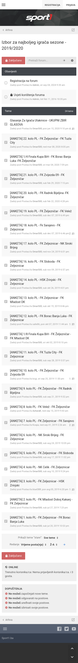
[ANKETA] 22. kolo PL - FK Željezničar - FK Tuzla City (40, 140)
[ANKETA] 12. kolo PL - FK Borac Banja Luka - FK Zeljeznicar (41, 318)
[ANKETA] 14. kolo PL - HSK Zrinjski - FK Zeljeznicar (35, 282)
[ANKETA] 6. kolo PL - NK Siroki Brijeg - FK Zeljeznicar (37, 437)
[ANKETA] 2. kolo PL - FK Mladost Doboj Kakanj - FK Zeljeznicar (41, 501)
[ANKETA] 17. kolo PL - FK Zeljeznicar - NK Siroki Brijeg (41, 245)
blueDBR (36, 489)
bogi (34, 378)
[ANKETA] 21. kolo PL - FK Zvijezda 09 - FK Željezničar (37, 177)
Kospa (35, 425)
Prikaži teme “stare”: (39, 538)
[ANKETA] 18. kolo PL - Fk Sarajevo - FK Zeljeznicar (35, 227)
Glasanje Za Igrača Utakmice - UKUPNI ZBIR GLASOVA (38, 122)
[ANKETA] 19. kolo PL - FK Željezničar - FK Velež (41, 211)
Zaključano (13, 60)
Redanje (29, 544)
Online (13, 567)
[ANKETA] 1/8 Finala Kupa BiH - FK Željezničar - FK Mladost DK (40, 336)
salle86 (36, 324)
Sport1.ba (8, 638)
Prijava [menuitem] (70, 4)
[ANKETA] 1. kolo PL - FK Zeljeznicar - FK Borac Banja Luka (40, 519)
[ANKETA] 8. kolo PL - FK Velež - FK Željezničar (40, 406)
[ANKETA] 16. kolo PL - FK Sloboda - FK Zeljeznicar (35, 263)
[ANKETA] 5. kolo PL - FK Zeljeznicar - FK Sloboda (41, 453)
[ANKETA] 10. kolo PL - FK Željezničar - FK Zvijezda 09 (37, 372)
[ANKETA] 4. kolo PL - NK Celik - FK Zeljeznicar (40, 467)
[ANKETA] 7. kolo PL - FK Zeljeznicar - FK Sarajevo (42, 421)
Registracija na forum (24, 80)
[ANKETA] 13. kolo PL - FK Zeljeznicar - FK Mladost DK (37, 300)
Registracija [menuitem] (52, 4)
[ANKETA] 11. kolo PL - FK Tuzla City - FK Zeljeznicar (36, 354)
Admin (35, 85)
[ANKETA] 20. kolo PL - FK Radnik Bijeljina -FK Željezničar (39, 195)
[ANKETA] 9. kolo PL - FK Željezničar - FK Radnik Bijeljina (41, 390)
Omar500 (37, 128)
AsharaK (36, 411)
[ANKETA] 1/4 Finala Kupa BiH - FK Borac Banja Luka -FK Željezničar (40, 158)
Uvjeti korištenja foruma (29, 95)
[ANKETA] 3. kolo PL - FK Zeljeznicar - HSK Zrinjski (37, 483)
